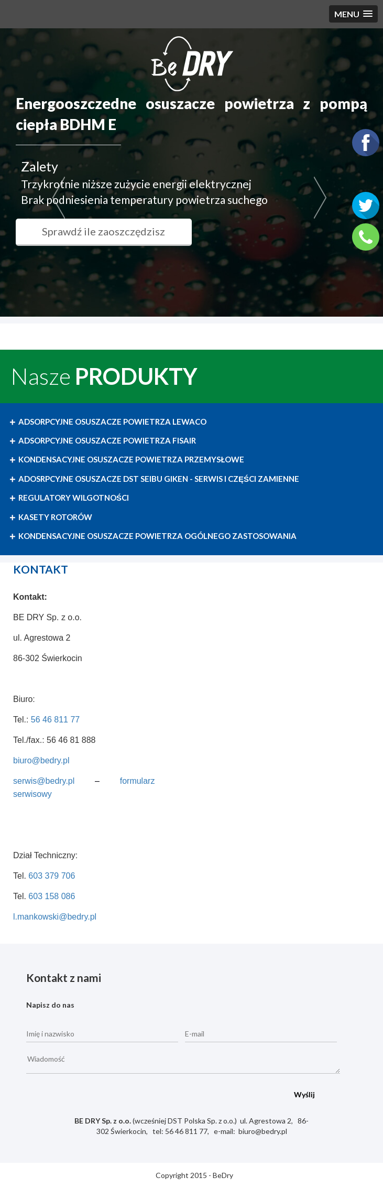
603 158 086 (51, 896)
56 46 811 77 (55, 719)
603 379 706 (51, 875)
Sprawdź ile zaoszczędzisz (125, 231)
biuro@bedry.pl (41, 760)
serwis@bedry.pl (43, 780)
